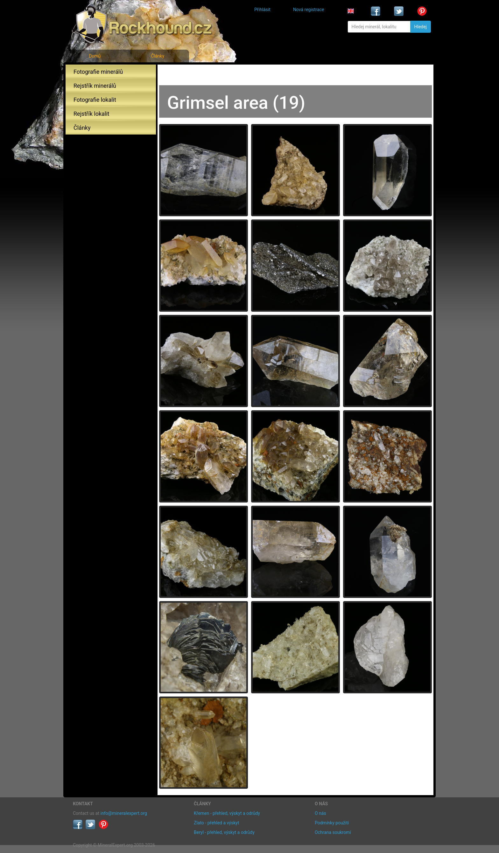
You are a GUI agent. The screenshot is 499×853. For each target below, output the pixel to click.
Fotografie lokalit (95, 99)
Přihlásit (262, 9)
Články (157, 56)
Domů (95, 56)
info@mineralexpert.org (124, 813)
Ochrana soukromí (333, 832)
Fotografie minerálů (98, 71)
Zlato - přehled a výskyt (216, 822)
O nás (320, 813)
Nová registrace (308, 9)
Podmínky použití (332, 822)
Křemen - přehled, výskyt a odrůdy (227, 813)
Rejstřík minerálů (95, 85)
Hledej (420, 26)
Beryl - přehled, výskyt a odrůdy (224, 832)
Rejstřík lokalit (91, 113)
